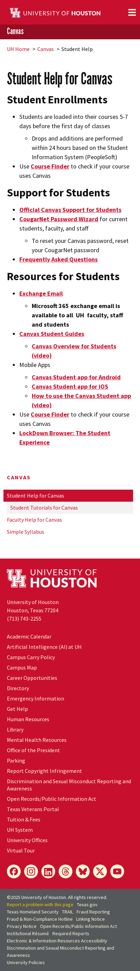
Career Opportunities (32, 677)
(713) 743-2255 (24, 618)
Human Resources (28, 719)
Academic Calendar (29, 636)
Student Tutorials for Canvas (44, 507)
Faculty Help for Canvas (34, 519)
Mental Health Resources (37, 739)
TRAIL (67, 912)
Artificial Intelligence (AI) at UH (44, 646)
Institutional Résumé (28, 933)
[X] (100, 871)
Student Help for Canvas (35, 495)
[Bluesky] (83, 871)
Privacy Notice (22, 926)
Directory (18, 688)
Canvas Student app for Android (76, 377)
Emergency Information (35, 698)
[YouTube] (117, 871)
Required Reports (70, 933)
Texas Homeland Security (33, 912)
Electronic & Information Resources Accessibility (57, 941)
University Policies (26, 962)
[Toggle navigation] (132, 12)
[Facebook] (14, 871)
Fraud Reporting (93, 912)
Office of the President (33, 750)
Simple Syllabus (25, 531)
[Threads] (65, 871)
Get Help (17, 708)
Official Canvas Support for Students (70, 210)
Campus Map (22, 667)
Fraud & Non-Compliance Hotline (40, 919)
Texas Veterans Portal (33, 809)
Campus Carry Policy (31, 657)
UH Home (18, 48)
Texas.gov (87, 904)
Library (15, 729)
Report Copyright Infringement (44, 770)
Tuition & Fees (23, 819)
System (20, 829)
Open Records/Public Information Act (51, 798)
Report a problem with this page (40, 904)
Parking (16, 760)
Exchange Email (41, 293)
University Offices (27, 840)
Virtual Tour (21, 850)
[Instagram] (31, 871)
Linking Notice (90, 919)
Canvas (15, 31)
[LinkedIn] (48, 871)
